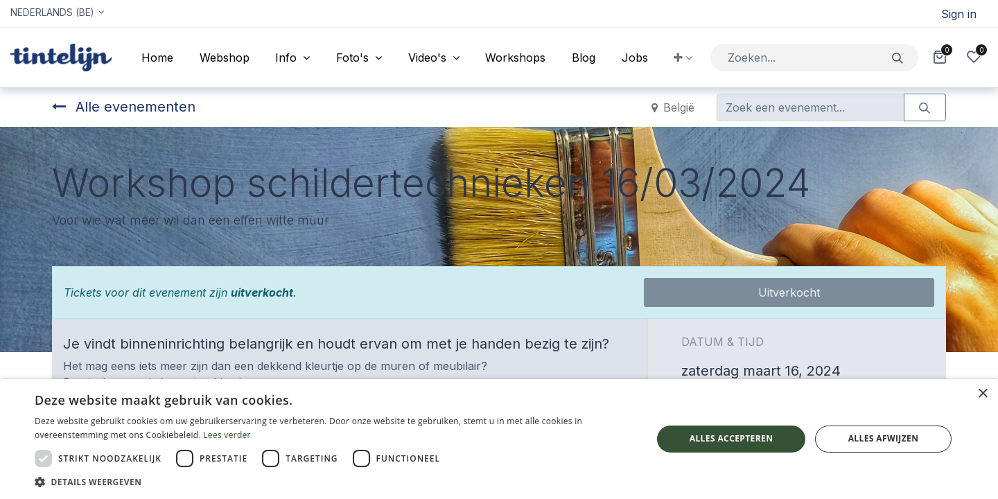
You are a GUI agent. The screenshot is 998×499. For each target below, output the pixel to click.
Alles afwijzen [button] (883, 438)
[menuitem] (157, 57)
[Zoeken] (897, 57)
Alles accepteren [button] (731, 438)
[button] (683, 57)
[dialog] (499, 439)
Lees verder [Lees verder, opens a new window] (227, 435)
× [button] (982, 394)
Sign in (959, 14)
